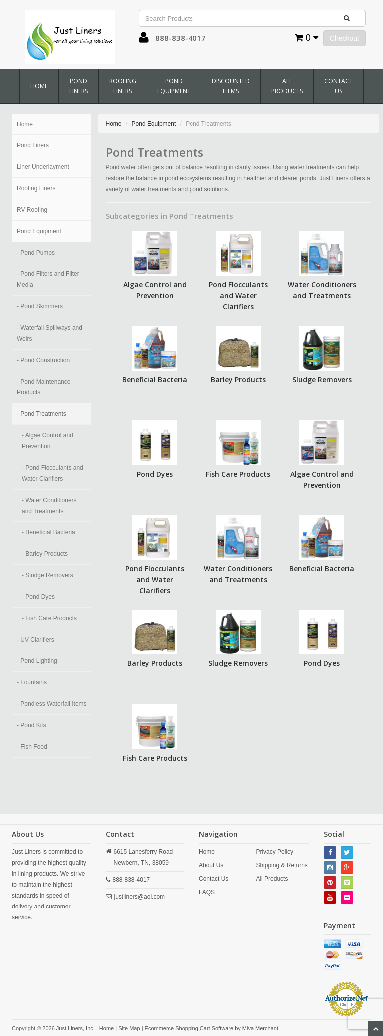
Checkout (344, 38)
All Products (287, 86)
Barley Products (238, 379)
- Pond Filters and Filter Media (48, 279)
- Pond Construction (43, 360)
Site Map (129, 1028)
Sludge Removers (322, 379)
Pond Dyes (155, 474)
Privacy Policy (274, 851)
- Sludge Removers (47, 575)
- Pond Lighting (37, 660)
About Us (211, 865)
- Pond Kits (31, 725)
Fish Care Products (238, 474)
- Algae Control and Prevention (47, 441)
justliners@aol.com (139, 896)
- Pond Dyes (38, 596)
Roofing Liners (122, 86)
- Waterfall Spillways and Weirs (49, 333)
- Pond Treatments (41, 413)
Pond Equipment (174, 86)
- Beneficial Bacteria (48, 532)
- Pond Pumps (36, 252)
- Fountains (32, 682)
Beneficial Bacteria (154, 379)
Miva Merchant (260, 1028)
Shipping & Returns (281, 865)
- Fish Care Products (49, 618)
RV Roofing (32, 209)
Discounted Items (231, 86)
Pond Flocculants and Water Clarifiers (238, 295)
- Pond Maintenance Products (43, 387)
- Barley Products (45, 553)
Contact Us (338, 86)
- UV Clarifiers (35, 639)
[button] (144, 39)
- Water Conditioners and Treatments (49, 506)
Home (39, 86)
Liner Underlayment (43, 166)
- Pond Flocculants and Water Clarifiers (52, 473)
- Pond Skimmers (40, 306)
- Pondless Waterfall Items (52, 703)
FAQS (207, 892)
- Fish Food (32, 746)
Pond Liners (78, 86)
